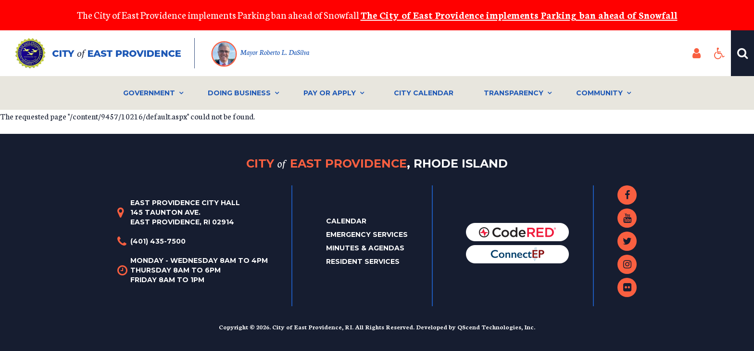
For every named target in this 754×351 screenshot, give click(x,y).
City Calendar (423, 93)
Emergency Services (367, 234)
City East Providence (377, 163)
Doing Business (239, 93)
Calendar (346, 221)
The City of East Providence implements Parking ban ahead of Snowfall (519, 14)
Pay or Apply (329, 93)
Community (599, 93)
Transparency (513, 93)
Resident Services (363, 261)
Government (149, 93)
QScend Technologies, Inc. (496, 327)
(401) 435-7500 (158, 241)
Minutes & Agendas (365, 248)
